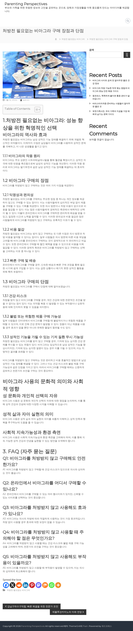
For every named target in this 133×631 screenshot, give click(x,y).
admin (26, 100)
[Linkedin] (25, 585)
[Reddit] (19, 585)
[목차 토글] (35, 109)
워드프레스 (107, 626)
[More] (58, 585)
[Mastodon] (38, 585)
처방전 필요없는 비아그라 (73, 39)
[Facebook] (6, 585)
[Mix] (45, 585)
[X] (12, 585)
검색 (91, 49)
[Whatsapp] (52, 585)
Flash (85, 626)
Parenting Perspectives (26, 4)
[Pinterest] (32, 585)
